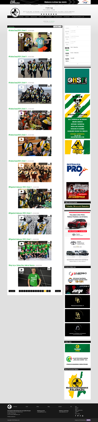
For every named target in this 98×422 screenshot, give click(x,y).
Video (52, 21)
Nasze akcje (34, 16)
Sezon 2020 (56, 26)
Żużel (34, 5)
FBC (63, 5)
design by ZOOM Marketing (83, 420)
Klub (15, 16)
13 (47, 291)
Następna (58, 291)
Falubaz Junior (58, 16)
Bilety (42, 5)
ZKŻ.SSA (56, 5)
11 (42, 291)
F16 (75, 412)
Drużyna (76, 407)
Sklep (49, 5)
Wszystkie (11, 26)
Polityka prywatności (11, 416)
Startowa (15, 406)
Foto (46, 21)
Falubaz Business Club (78, 16)
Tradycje (41, 16)
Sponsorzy (67, 16)
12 (45, 291)
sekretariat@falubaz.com (15, 414)
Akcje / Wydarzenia (79, 410)
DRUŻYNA (21, 16)
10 (40, 291)
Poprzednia (11, 291)
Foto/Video (49, 16)
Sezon (27, 16)
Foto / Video (77, 413)
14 (49, 291)
